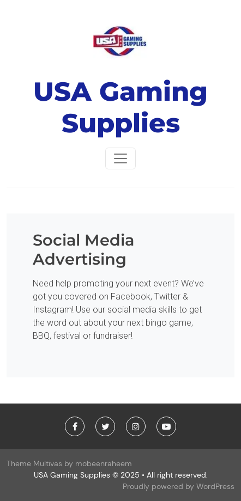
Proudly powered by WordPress (178, 486)
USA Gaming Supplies (120, 107)
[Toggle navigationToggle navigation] (120, 158)
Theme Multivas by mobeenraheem (69, 463)
